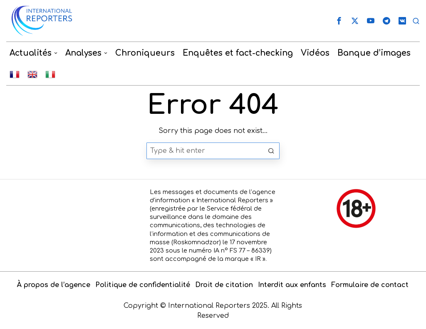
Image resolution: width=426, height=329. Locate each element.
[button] (271, 150)
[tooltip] (339, 20)
